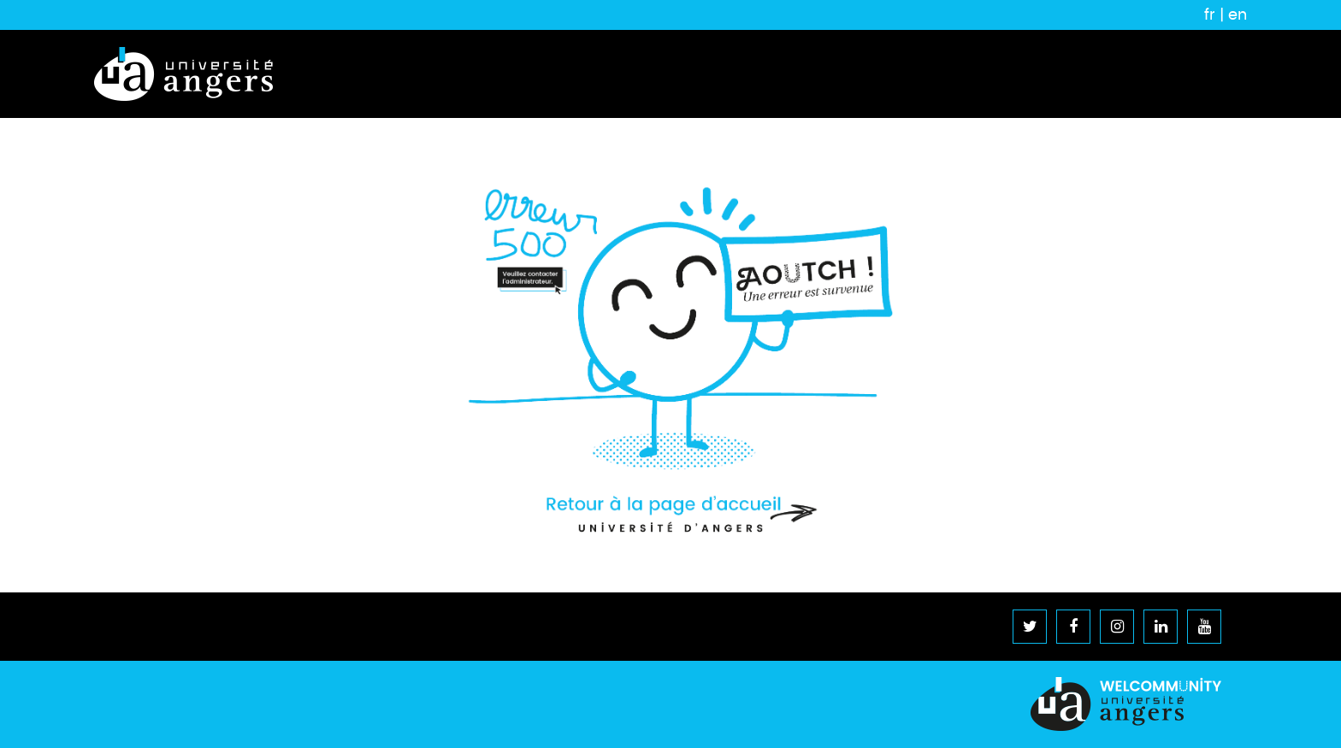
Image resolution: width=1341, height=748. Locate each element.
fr (1209, 15)
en (1237, 15)
